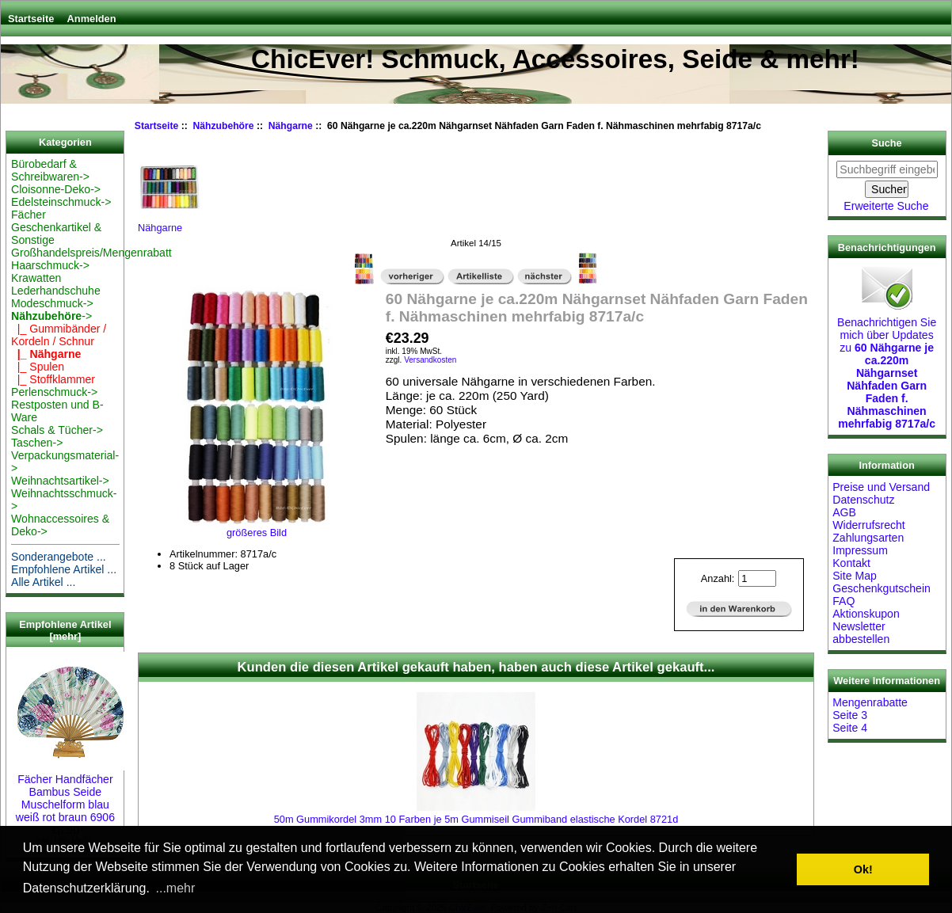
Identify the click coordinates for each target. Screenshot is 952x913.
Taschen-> (37, 442)
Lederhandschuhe (56, 290)
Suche (887, 143)
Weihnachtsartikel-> (60, 480)
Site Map (854, 575)
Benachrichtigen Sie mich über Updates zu (886, 366)
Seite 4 (849, 727)
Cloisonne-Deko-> (56, 189)
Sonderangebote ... (58, 556)
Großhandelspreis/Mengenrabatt (91, 252)
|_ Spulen (37, 366)
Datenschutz (863, 499)
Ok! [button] (863, 869)
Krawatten (36, 278)
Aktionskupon (866, 613)
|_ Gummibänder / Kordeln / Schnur (58, 335)
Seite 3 (849, 715)
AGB (844, 512)
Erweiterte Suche (885, 206)
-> (51, 316)
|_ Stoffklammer (53, 379)
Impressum (860, 550)
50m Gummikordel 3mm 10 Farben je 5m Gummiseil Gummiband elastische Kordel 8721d (476, 819)
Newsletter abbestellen (860, 632)
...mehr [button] (176, 888)
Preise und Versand (881, 487)
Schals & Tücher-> (57, 430)
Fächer (28, 214)
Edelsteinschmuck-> (61, 202)
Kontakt (851, 563)
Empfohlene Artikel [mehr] (65, 630)
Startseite (31, 19)
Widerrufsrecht (868, 525)
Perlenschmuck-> (54, 392)
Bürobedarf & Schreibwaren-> (50, 170)
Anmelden (91, 19)
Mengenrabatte (870, 702)
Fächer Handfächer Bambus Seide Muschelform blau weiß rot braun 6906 (70, 792)
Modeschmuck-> (52, 303)
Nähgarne (290, 125)
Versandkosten (430, 360)
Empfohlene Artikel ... (63, 569)
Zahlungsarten (868, 537)
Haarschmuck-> (50, 265)
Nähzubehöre (223, 125)
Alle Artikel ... (43, 582)
